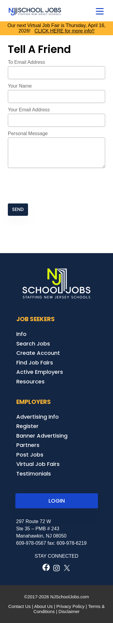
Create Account (38, 353)
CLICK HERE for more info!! (65, 30)
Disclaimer (69, 611)
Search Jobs (33, 343)
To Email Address (26, 62)
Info (21, 334)
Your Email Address (29, 109)
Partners (27, 445)
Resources (30, 381)
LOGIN (57, 500)
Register (27, 426)
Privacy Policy (70, 606)
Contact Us (19, 606)
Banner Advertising (41, 435)
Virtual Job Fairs (38, 464)
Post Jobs (29, 454)
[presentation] (53, 186)
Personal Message (28, 133)
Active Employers (39, 372)
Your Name (20, 85)
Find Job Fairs (34, 362)
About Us (43, 606)
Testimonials (33, 473)
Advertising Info (37, 416)
